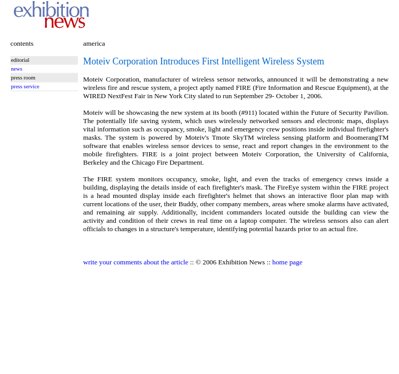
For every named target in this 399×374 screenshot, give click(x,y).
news (16, 69)
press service (25, 86)
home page (287, 262)
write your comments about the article (135, 262)
